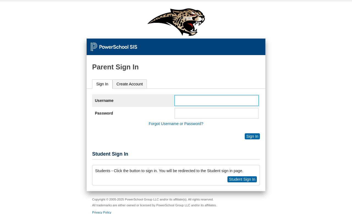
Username (104, 100)
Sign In (102, 84)
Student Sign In (242, 179)
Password (104, 113)
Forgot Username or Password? (176, 123)
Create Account (130, 84)
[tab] (102, 84)
